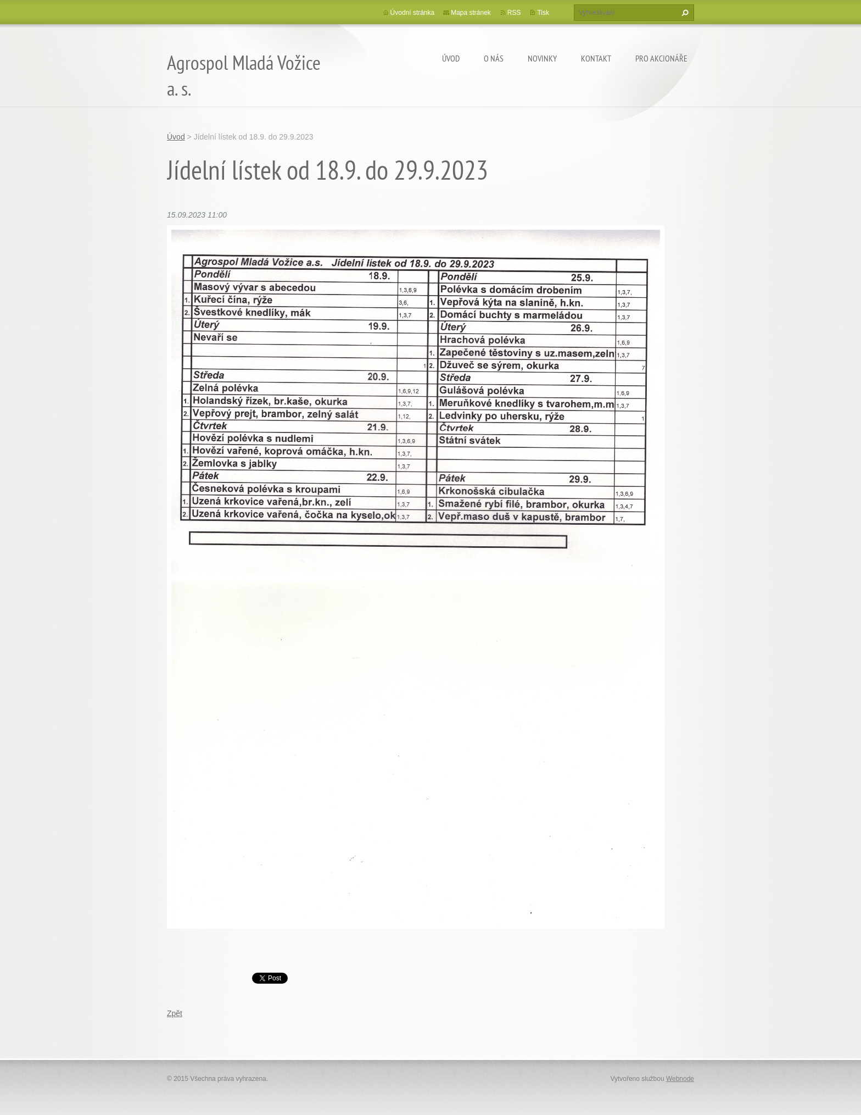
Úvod (451, 58)
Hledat (683, 12)
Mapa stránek (471, 12)
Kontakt (596, 58)
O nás (494, 58)
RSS (514, 12)
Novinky (542, 58)
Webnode (680, 1079)
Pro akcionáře (661, 58)
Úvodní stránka (412, 12)
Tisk (543, 12)
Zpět (174, 1013)
